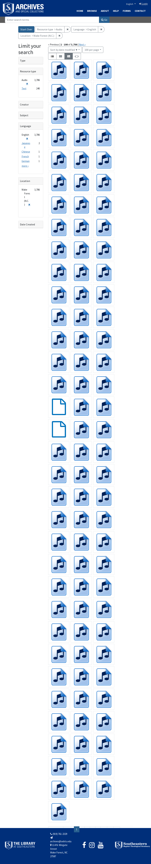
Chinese (26, 151)
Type (22, 60)
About (105, 10)
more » (25, 165)
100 (92, 49)
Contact (140, 10)
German (26, 161)
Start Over (26, 29)
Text (24, 88)
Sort (64, 49)
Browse (92, 10)
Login (143, 3)
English (130, 3)
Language (25, 126)
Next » (82, 44)
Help (116, 10)
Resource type (28, 71)
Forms (127, 10)
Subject (24, 115)
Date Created (27, 224)
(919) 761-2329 (58, 833)
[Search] (52, 20)
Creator (24, 104)
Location (25, 181)
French (25, 156)
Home (80, 10)
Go (104, 19)
